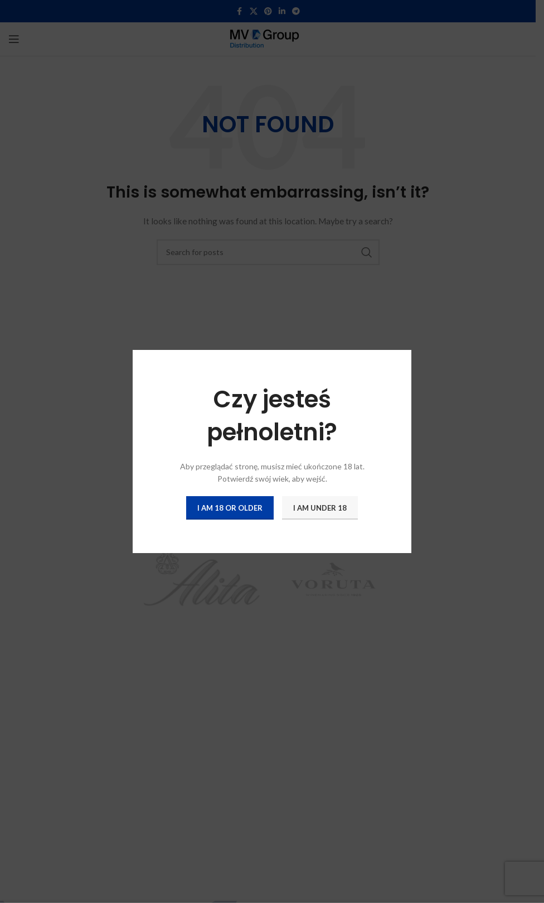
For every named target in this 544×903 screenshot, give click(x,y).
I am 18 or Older (230, 507)
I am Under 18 (320, 507)
